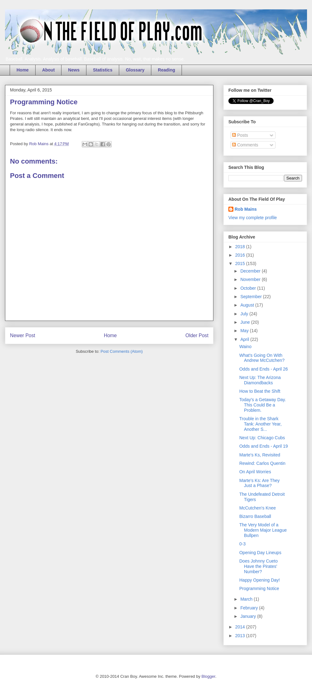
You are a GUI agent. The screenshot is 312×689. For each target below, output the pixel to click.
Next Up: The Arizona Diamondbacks (260, 380)
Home (23, 69)
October (248, 288)
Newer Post (22, 335)
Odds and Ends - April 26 (263, 369)
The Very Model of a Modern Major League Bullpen (263, 530)
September (251, 296)
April (245, 339)
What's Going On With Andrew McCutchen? (262, 358)
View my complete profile (252, 217)
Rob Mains (246, 209)
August (247, 305)
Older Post (196, 335)
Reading (166, 69)
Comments (245, 144)
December (250, 270)
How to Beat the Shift (259, 391)
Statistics (102, 69)
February (249, 607)
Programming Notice (259, 588)
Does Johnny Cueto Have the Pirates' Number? (258, 566)
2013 (240, 635)
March (247, 599)
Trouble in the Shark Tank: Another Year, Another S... (260, 424)
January (248, 616)
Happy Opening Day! (259, 580)
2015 (240, 263)
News (74, 69)
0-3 (242, 543)
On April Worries (255, 471)
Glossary (135, 69)
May (245, 330)
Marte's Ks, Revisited (259, 454)
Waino (245, 346)
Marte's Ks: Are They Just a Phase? (259, 483)
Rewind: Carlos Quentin (262, 463)
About (48, 69)
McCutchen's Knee (257, 507)
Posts (240, 135)
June (245, 322)
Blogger (208, 676)
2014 (240, 626)
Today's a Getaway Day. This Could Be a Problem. (262, 405)
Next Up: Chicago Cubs (262, 437)
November (250, 279)
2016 (240, 255)
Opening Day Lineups (260, 552)
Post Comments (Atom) (121, 351)
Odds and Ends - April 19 (263, 446)
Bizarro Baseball (255, 516)
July (244, 313)
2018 (240, 246)
